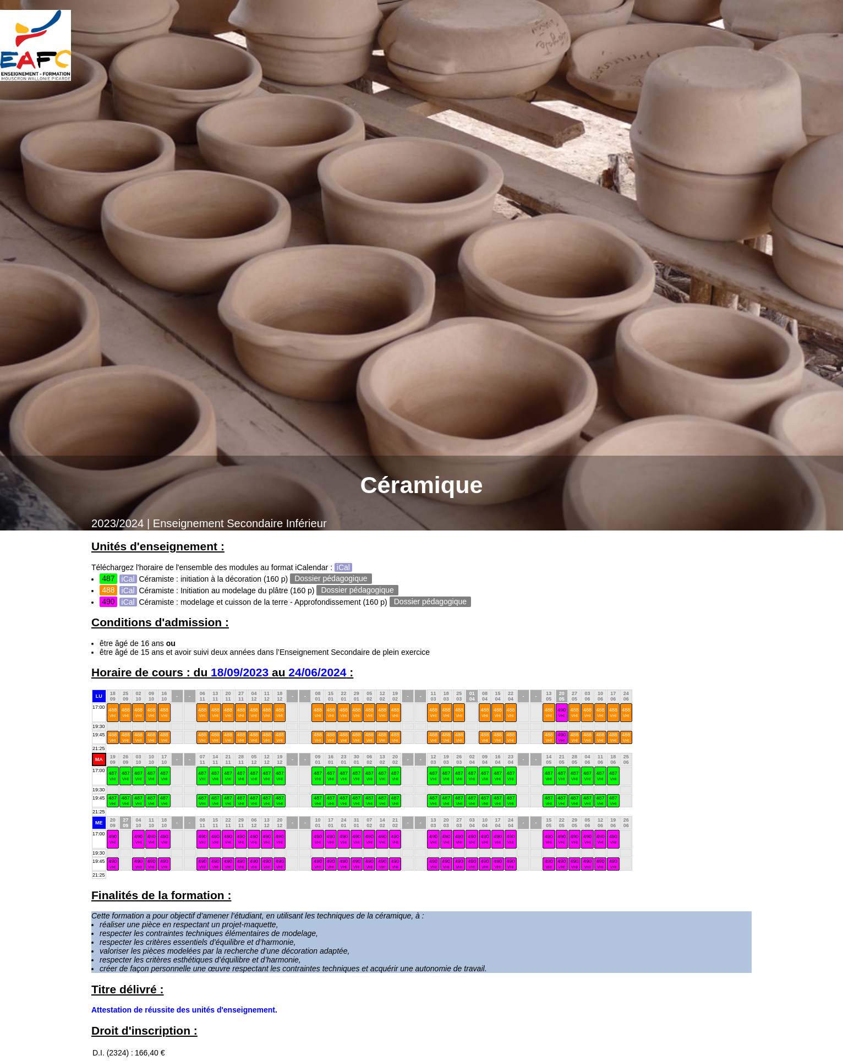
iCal (343, 567)
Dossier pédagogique (330, 579)
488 (112, 712)
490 (561, 712)
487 (112, 775)
